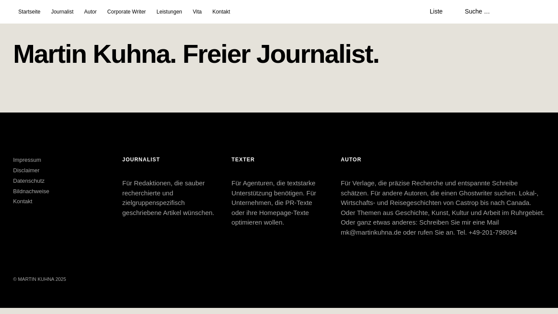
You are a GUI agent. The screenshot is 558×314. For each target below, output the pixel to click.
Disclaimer (26, 170)
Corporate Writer (126, 12)
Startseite (29, 12)
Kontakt (221, 12)
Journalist (62, 12)
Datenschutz (28, 180)
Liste (436, 11)
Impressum (27, 160)
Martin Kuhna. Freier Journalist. (196, 53)
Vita (197, 12)
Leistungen (169, 12)
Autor (90, 12)
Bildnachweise (31, 191)
